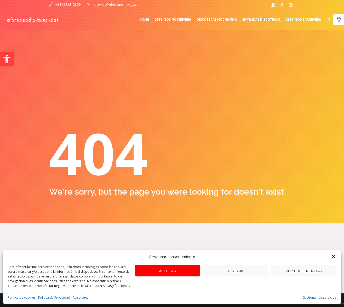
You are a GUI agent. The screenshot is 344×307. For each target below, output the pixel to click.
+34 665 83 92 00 (68, 4)
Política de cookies (22, 297)
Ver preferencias (303, 270)
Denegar (235, 270)
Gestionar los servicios (319, 297)
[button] (7, 59)
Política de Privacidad (54, 297)
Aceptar (167, 270)
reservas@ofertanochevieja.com (117, 4)
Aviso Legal (81, 297)
